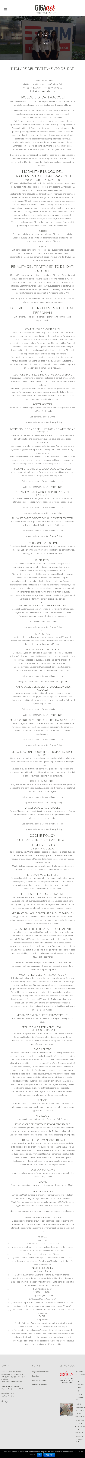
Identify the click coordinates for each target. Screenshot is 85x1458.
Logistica (35, 1376)
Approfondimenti (8, 1393)
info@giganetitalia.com (45, 91)
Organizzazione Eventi (40, 1372)
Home (38, 43)
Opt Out (63, 682)
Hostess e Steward (39, 1380)
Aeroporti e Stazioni (39, 1384)
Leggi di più (49, 1455)
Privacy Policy (56, 422)
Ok (39, 1455)
